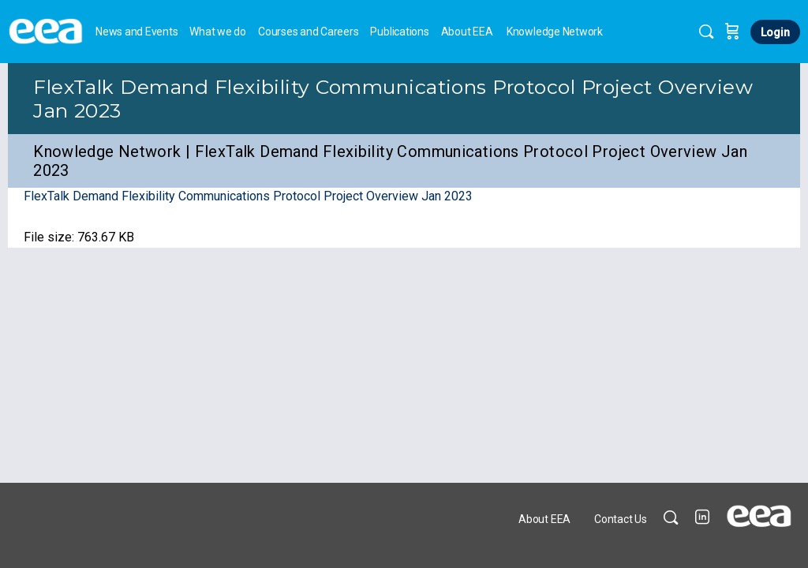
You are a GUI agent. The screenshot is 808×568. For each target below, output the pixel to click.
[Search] (706, 31)
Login (775, 32)
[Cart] (732, 31)
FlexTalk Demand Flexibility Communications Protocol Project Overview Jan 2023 (248, 196)
